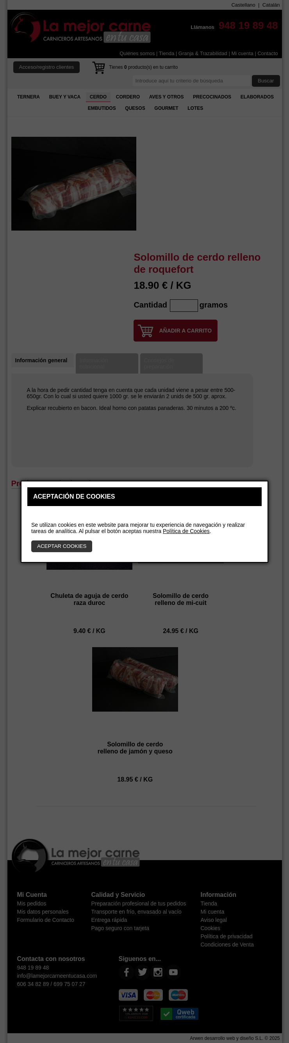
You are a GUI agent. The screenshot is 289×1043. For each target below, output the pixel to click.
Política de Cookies (186, 531)
